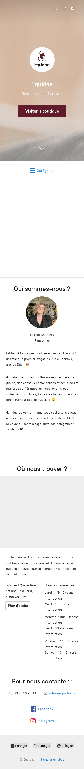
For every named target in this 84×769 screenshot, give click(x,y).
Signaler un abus (52, 759)
